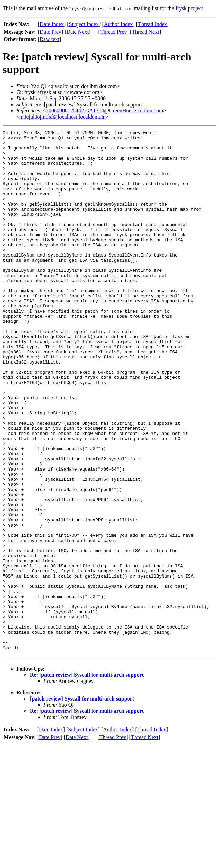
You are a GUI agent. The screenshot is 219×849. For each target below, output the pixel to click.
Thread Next (145, 32)
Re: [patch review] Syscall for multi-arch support (87, 780)
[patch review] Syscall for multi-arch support (82, 804)
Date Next (78, 32)
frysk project (189, 8)
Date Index (52, 24)
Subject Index (84, 24)
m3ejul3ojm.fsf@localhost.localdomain (62, 117)
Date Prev (50, 32)
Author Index (118, 24)
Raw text (49, 39)
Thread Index (152, 24)
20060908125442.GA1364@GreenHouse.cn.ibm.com (104, 110)
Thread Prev (113, 32)
